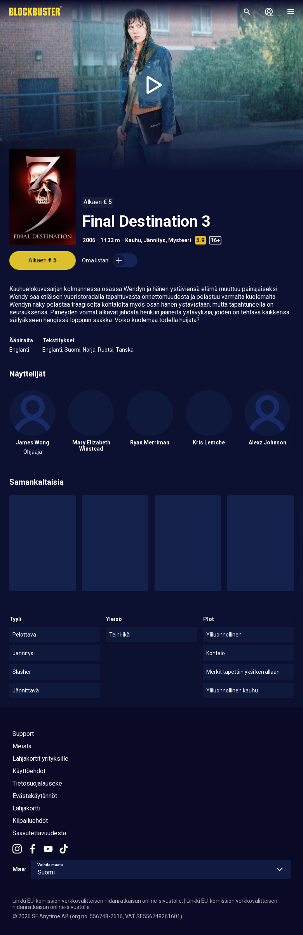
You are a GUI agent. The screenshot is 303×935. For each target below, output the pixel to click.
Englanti (19, 350)
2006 (89, 240)
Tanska (125, 350)
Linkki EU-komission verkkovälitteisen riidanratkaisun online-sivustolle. (97, 901)
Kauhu (133, 240)
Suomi (72, 350)
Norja (89, 350)
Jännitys (154, 240)
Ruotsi (105, 350)
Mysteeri (179, 240)
